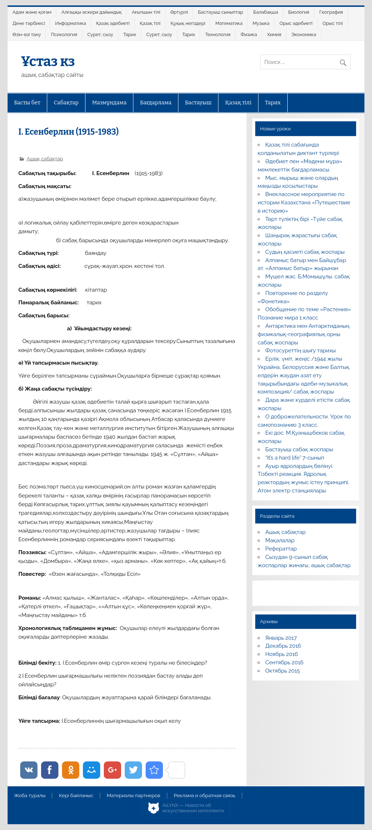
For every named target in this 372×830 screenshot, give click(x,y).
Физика (249, 34)
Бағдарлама (156, 102)
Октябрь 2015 (282, 671)
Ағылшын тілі (146, 12)
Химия (274, 34)
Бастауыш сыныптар (220, 12)
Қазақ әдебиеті (112, 23)
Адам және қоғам (32, 12)
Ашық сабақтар (45, 158)
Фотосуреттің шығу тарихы (300, 350)
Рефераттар (281, 549)
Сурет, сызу (100, 34)
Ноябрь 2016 (281, 654)
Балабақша (265, 12)
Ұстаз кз (48, 61)
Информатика (70, 23)
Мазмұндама (109, 102)
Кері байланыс (76, 795)
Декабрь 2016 (283, 646)
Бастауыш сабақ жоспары (299, 449)
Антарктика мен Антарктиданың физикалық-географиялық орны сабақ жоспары (304, 334)
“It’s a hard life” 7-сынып (294, 458)
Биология (298, 12)
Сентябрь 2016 (284, 662)
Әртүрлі (179, 12)
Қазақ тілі (150, 23)
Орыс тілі (333, 23)
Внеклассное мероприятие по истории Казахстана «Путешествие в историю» (304, 202)
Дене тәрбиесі (29, 23)
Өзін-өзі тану (27, 34)
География (331, 12)
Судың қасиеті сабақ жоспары (305, 252)
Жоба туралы (29, 795)
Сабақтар (66, 102)
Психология (64, 34)
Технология (217, 34)
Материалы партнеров (133, 795)
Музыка (261, 23)
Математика (228, 23)
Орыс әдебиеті (295, 23)
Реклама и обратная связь (204, 795)
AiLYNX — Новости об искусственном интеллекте (193, 808)
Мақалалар (279, 540)
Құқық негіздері (187, 23)
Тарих (129, 34)
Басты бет (27, 102)
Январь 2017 (281, 638)
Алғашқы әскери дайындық (92, 12)
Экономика (303, 34)
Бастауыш (198, 102)
